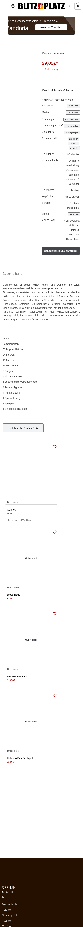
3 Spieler (73, 143)
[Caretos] (31, 473)
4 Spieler (74, 148)
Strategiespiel (72, 132)
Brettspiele (49, 20)
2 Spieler (73, 139)
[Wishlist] (49, 27)
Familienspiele (72, 119)
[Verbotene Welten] (31, 640)
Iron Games (73, 112)
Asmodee (74, 214)
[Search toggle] (70, 6)
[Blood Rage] (31, 558)
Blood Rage (13, 594)
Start (8, 20)
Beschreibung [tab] (12, 273)
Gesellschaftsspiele (26, 20)
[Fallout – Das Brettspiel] (31, 722)
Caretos (11, 509)
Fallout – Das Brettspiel (20, 758)
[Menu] (8, 6)
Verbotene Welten (17, 676)
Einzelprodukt (72, 126)
